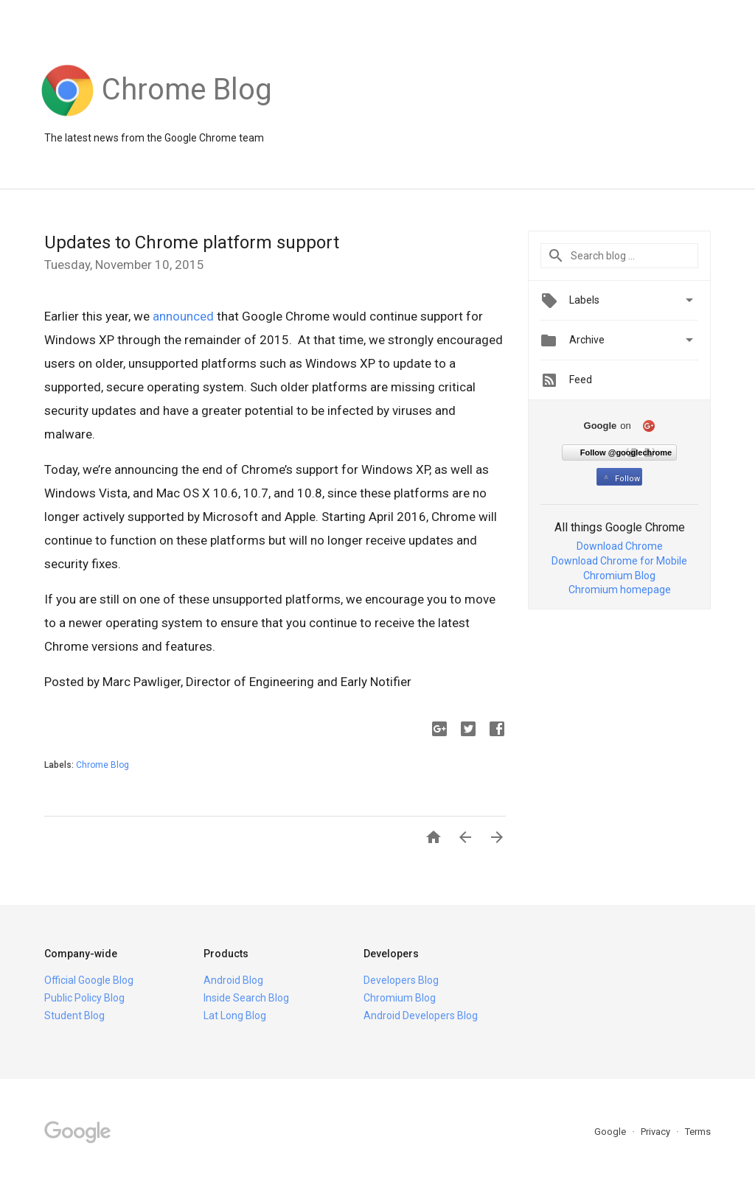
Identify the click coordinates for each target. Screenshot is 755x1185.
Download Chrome (620, 546)
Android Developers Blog (420, 1015)
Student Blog (74, 1015)
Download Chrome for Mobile (619, 561)
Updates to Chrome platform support (191, 242)
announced (183, 316)
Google (611, 1131)
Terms (698, 1131)
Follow (620, 478)
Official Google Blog (88, 980)
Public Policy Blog (84, 998)
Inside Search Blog (246, 998)
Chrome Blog (102, 765)
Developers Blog (401, 980)
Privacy (656, 1131)
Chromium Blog (619, 575)
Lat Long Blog (234, 1015)
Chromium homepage (619, 589)
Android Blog (233, 980)
